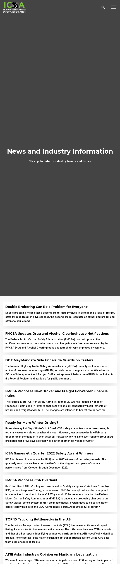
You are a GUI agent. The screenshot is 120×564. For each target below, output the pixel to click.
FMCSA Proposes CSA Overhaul (31, 480)
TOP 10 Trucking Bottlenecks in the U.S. (38, 519)
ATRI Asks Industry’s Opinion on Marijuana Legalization (51, 554)
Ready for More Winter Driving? (31, 422)
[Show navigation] (113, 7)
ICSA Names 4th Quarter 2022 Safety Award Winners (49, 453)
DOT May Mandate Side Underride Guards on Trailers (49, 360)
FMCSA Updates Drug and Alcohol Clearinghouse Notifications (57, 333)
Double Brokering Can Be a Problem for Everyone (46, 307)
